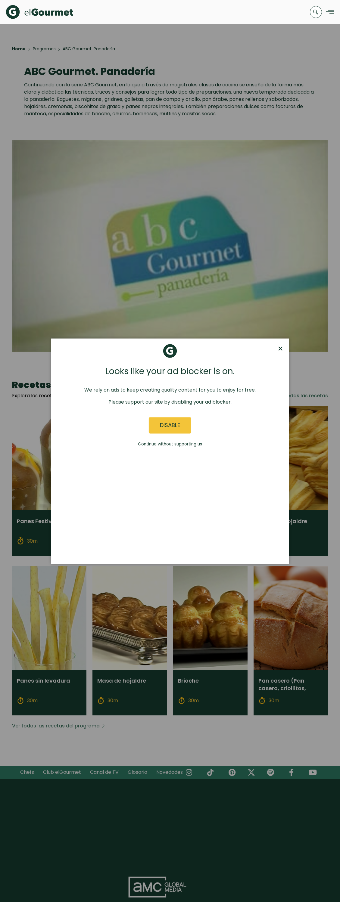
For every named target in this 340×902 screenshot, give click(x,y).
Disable (170, 425)
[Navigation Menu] (328, 12)
